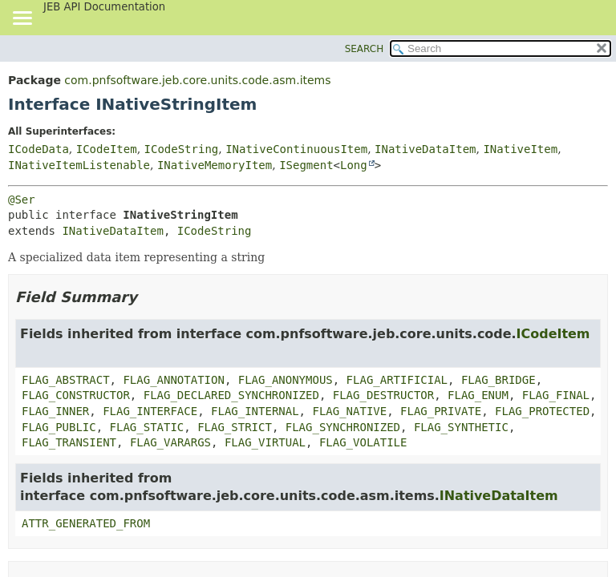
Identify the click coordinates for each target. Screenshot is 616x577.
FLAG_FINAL (556, 395)
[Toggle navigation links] (21, 19)
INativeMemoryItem (214, 165)
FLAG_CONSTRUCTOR (76, 395)
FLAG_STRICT (234, 427)
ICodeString (181, 149)
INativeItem (520, 149)
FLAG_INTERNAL (255, 411)
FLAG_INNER (55, 411)
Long (353, 165)
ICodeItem (106, 149)
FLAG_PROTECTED (542, 411)
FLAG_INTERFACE (150, 411)
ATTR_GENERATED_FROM (86, 523)
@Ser (21, 199)
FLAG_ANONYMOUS (285, 379)
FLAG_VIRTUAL (265, 442)
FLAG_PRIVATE (440, 411)
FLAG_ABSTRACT (66, 379)
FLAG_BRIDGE (498, 379)
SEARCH (364, 48)
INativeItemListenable (79, 165)
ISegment (306, 165)
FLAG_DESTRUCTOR (383, 395)
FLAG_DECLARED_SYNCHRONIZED (231, 395)
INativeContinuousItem (296, 149)
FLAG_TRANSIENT (69, 442)
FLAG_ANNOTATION (173, 379)
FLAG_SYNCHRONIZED (343, 427)
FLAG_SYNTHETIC (461, 427)
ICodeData (38, 149)
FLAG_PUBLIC (59, 427)
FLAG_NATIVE (349, 411)
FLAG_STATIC (147, 427)
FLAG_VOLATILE (363, 442)
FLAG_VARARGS (170, 442)
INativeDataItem (425, 149)
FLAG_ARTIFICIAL (397, 379)
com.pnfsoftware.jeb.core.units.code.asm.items (197, 80)
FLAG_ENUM (478, 395)
